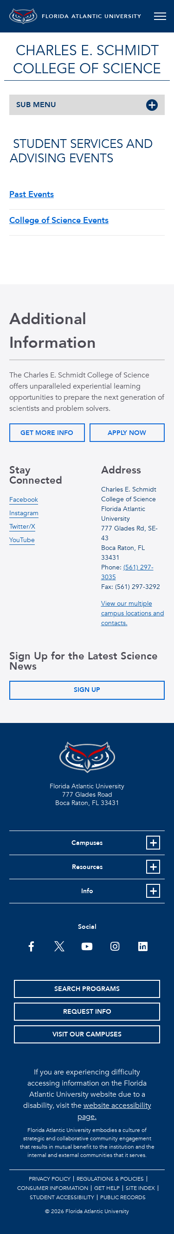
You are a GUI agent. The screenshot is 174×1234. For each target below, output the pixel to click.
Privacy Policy (50, 1179)
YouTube (22, 540)
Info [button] (87, 891)
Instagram (24, 513)
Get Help (107, 1188)
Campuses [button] (87, 842)
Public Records (123, 1197)
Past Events (31, 194)
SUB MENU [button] (36, 105)
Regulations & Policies (110, 1179)
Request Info (87, 1011)
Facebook (23, 499)
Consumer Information (52, 1188)
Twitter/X (22, 526)
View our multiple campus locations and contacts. (132, 613)
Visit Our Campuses (87, 1034)
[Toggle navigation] (159, 16)
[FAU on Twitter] (59, 945)
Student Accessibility (62, 1197)
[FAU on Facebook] (31, 945)
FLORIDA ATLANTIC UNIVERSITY (92, 16)
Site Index (140, 1188)
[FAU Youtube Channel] (87, 945)
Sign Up (87, 689)
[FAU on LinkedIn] (142, 945)
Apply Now (127, 432)
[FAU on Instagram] (115, 945)
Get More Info (46, 432)
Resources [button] (87, 867)
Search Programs (87, 989)
